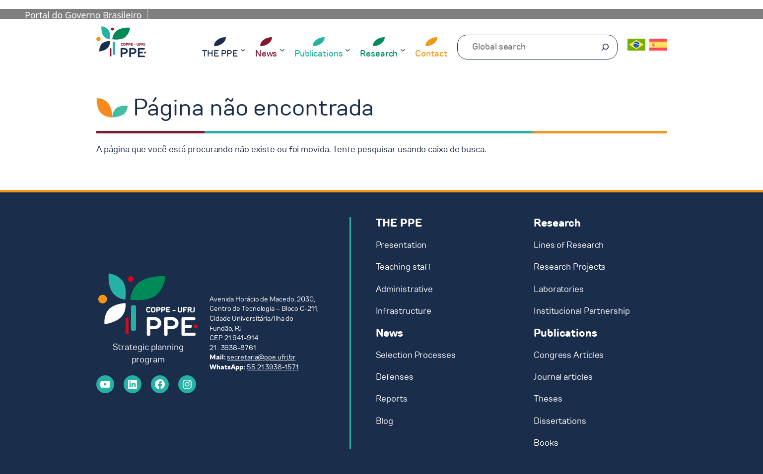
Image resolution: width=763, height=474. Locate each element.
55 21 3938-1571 (273, 367)
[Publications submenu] (347, 49)
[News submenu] (282, 49)
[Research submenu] (403, 49)
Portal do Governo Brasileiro (83, 15)
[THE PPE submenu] (243, 49)
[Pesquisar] (605, 47)
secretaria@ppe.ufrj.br (261, 357)
